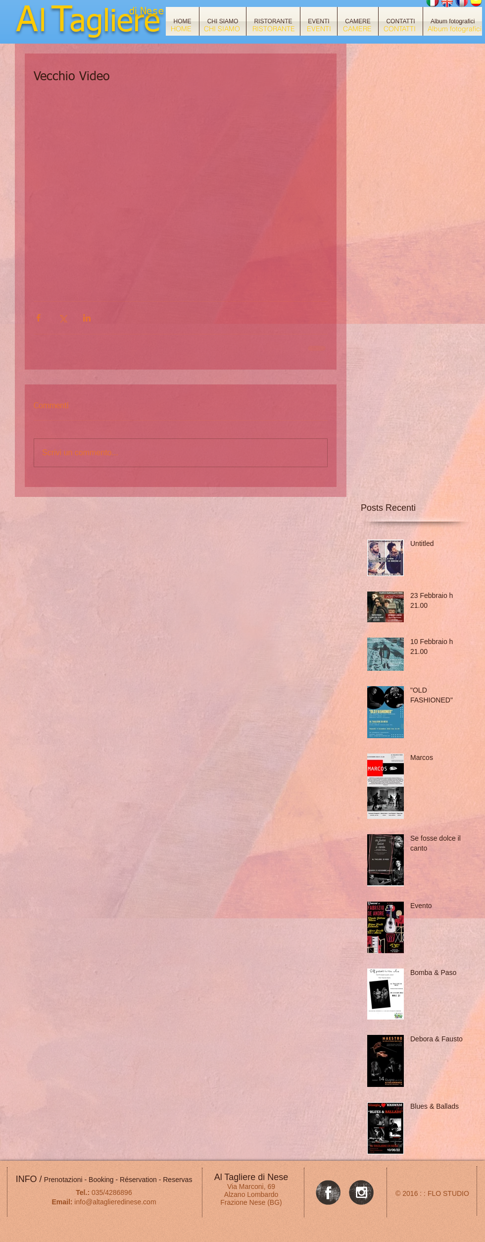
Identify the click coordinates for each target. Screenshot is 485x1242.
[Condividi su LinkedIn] (87, 318)
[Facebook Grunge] (328, 1192)
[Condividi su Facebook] (38, 318)
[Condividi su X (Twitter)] (62, 318)
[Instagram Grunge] (361, 1192)
